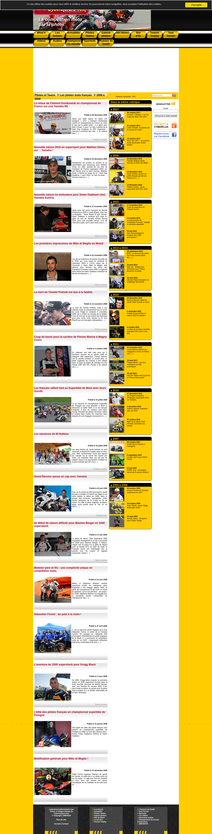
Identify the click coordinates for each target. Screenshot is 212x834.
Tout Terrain (144, 811)
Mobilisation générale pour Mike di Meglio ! (61, 758)
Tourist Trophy (100, 822)
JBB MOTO (143, 824)
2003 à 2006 (119, 485)
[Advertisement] (106, 68)
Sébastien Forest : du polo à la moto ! (57, 614)
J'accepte (196, 5)
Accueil (57, 824)
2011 (115, 344)
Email (165, 108)
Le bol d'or (98, 820)
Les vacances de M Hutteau (51, 433)
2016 (115, 155)
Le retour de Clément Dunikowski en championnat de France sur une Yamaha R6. (67, 105)
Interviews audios (146, 818)
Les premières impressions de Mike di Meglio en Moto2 (68, 243)
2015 (115, 201)
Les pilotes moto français (76, 95)
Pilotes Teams (100, 813)
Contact (65, 824)
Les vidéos (143, 816)
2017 (115, 109)
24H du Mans (99, 818)
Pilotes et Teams (45, 95)
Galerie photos (100, 816)
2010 (115, 390)
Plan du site (61, 820)
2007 (115, 438)
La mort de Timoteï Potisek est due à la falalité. (63, 292)
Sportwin (142, 813)
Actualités (98, 811)
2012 (115, 294)
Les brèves (98, 809)
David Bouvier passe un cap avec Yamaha (60, 476)
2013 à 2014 (119, 248)
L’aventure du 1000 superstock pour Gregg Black (65, 664)
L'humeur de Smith (147, 809)
